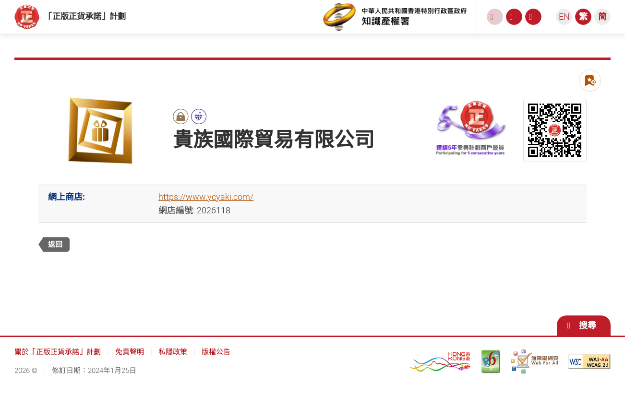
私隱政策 (172, 361)
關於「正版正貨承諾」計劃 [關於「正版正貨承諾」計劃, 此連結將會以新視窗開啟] (57, 361)
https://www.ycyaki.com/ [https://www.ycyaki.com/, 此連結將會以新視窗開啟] (205, 206)
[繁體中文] (583, 21)
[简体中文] (602, 21)
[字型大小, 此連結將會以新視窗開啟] (514, 21)
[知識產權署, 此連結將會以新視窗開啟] (395, 22)
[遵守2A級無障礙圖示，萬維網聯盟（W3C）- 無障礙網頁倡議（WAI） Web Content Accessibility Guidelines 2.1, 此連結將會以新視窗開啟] (589, 371)
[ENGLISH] (564, 21)
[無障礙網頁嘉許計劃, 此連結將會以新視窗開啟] (534, 371)
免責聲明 (129, 361)
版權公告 (216, 361)
